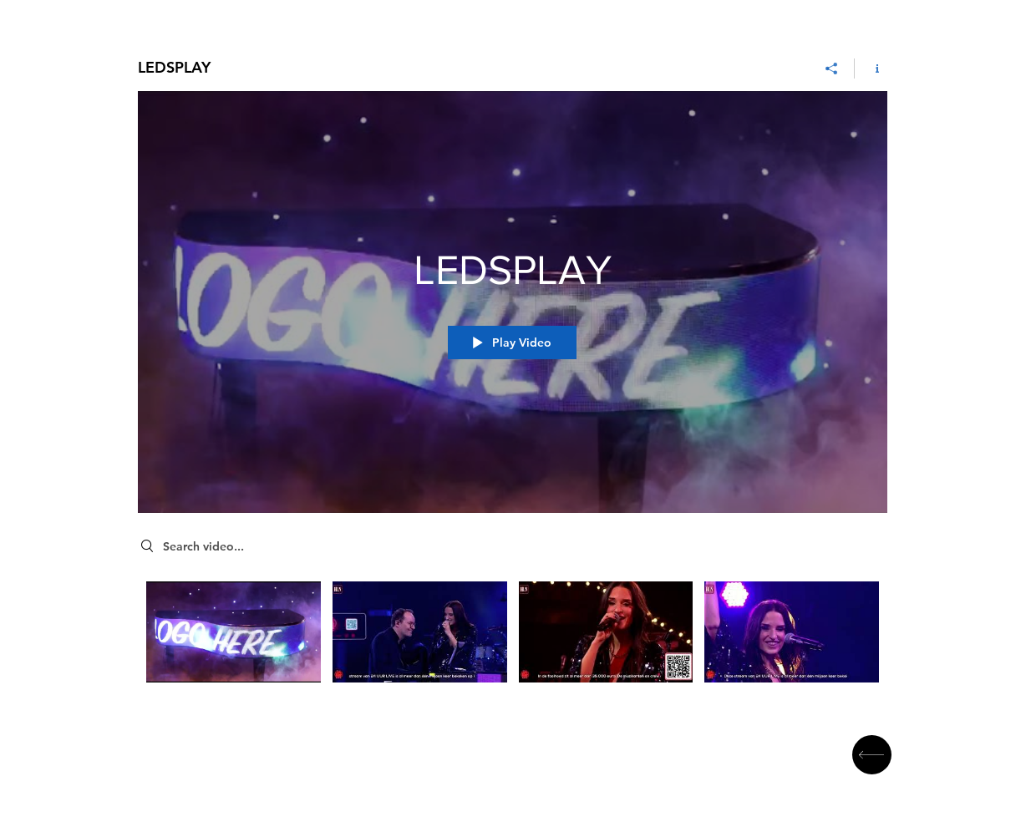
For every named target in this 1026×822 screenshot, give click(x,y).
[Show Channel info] (871, 68)
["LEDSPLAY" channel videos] (512, 638)
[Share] (832, 68)
